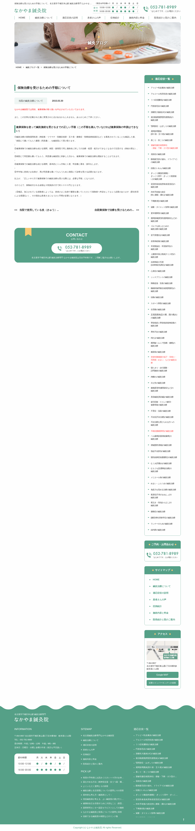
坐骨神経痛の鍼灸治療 (160, 241)
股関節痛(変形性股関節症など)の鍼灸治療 (164, 219)
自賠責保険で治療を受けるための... (114, 210)
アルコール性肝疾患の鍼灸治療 (163, 94)
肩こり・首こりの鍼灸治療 (161, 140)
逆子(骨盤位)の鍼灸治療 (160, 235)
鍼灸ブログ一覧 (32, 67)
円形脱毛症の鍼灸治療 (160, 106)
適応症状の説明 (70, 18)
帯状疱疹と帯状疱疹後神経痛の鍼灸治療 (163, 324)
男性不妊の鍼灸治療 (159, 332)
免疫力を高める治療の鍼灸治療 (163, 489)
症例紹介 (114, 18)
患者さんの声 (94, 18)
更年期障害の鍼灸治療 (160, 213)
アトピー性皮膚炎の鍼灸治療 (162, 88)
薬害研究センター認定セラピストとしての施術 (103, 808)
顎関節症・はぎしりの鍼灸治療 (163, 126)
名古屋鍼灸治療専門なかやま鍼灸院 (98, 735)
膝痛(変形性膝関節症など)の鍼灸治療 (162, 389)
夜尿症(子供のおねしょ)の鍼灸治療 (161, 496)
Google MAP (162, 675)
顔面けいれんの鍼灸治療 (161, 168)
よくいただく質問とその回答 (95, 786)
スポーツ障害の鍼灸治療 (161, 303)
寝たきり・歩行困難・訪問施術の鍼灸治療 (160, 369)
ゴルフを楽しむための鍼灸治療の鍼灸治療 (160, 227)
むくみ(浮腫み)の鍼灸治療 (161, 463)
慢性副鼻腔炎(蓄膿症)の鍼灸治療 (164, 457)
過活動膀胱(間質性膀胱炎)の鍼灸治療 (162, 118)
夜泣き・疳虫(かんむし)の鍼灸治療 (161, 504)
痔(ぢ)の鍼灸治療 (157, 338)
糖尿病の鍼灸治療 (158, 352)
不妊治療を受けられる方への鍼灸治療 (162, 423)
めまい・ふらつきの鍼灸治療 (162, 483)
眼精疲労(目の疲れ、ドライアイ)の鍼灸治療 (164, 160)
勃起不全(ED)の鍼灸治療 (160, 451)
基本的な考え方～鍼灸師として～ (97, 795)
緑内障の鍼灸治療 (158, 530)
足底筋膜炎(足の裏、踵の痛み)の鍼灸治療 (164, 316)
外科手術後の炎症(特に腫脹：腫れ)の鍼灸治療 (162, 193)
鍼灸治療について (44, 18)
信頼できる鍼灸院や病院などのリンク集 (100, 816)
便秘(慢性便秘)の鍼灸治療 (161, 445)
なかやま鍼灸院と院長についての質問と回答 (102, 812)
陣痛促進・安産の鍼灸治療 (161, 283)
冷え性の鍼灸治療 (158, 383)
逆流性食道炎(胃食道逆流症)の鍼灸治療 (163, 185)
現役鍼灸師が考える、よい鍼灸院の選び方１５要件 (103, 799)
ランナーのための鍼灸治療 (161, 524)
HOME (22, 18)
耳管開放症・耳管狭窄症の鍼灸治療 (161, 247)
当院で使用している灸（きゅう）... (39, 210)
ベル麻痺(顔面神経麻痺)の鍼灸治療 (161, 437)
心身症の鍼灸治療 (158, 271)
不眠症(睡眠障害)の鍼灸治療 (162, 431)
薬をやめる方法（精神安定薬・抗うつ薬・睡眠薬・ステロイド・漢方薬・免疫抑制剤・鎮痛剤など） (103, 782)
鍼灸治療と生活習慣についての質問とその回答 (103, 790)
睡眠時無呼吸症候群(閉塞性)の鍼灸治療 (163, 289)
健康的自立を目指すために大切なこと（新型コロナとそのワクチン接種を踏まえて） (103, 803)
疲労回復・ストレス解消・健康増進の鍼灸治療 (161, 403)
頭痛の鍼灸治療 (157, 297)
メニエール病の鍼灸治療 (161, 477)
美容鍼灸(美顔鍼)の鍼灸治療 (162, 397)
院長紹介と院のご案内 (165, 18)
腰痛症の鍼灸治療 (158, 511)
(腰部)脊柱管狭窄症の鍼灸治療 (163, 518)
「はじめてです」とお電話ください (77, 251)
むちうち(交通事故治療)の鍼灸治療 (161, 469)
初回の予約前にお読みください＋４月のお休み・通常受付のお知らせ (103, 777)
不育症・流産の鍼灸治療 (161, 411)
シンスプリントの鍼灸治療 (161, 277)
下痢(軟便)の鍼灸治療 (159, 201)
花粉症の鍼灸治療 (158, 154)
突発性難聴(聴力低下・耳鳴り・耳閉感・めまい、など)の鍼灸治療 (164, 360)
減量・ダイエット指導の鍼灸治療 (164, 207)
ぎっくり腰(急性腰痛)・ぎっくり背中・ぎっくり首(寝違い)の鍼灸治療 (164, 176)
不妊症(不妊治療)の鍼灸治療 (162, 417)
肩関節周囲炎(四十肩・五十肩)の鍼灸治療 (162, 132)
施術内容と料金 (137, 18)
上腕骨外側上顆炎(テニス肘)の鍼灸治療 (163, 255)
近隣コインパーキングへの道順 (162, 683)
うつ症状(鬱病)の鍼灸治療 (161, 100)
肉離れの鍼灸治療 (158, 377)
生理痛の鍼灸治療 (158, 309)
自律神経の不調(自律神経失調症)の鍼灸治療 (162, 263)
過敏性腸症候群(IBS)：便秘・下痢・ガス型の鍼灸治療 (164, 146)
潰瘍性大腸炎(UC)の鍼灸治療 (162, 112)
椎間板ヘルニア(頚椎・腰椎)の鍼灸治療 (163, 344)
